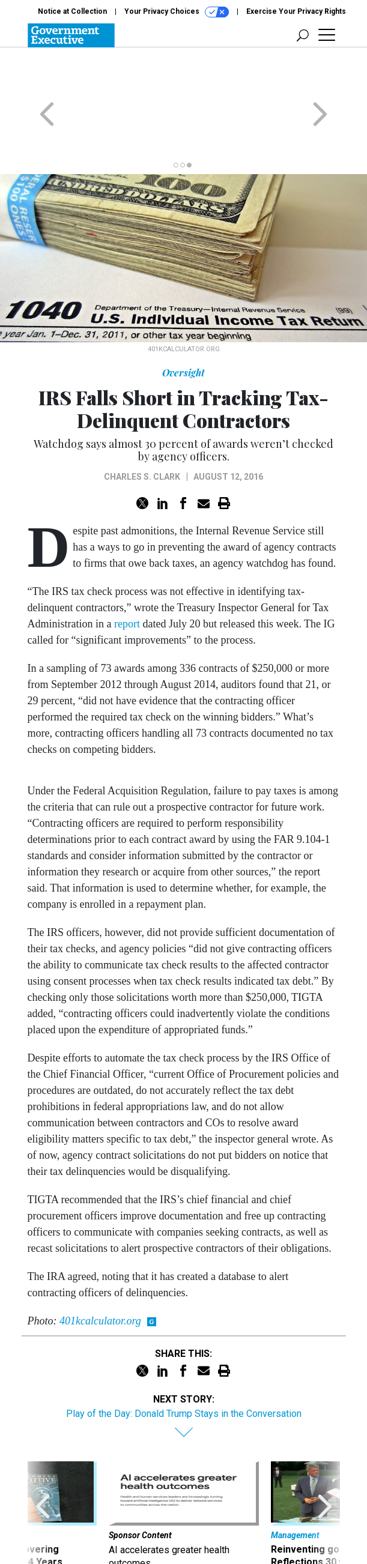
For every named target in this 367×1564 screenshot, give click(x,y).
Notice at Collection (72, 11)
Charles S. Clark (142, 430)
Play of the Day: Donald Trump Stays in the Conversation (184, 1366)
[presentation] (43, 1474)
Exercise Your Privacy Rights (296, 11)
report (127, 577)
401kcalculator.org (100, 1274)
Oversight (183, 325)
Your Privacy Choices (176, 12)
